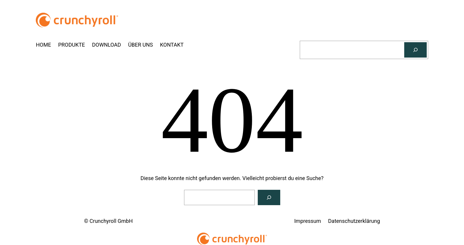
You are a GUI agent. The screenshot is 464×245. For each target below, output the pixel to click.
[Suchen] (415, 50)
